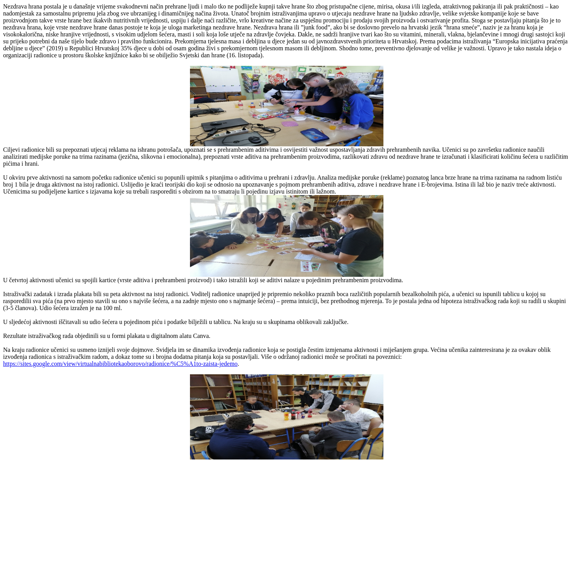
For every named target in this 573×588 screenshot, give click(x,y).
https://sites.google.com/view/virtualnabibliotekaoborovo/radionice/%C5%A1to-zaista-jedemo (120, 363)
